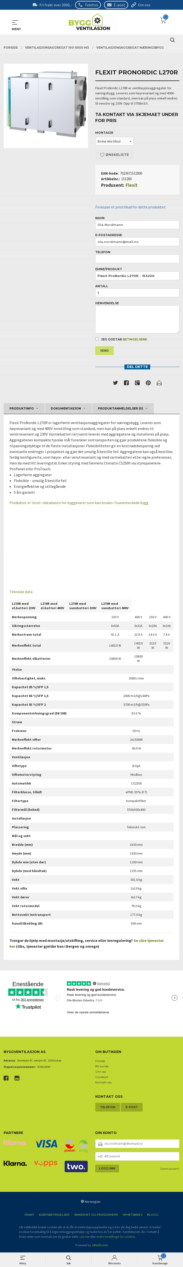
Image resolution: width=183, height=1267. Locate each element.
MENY (15, 22)
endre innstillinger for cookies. (116, 1237)
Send (104, 351)
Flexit (132, 185)
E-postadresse (137, 239)
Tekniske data (21, 592)
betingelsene (135, 339)
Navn (137, 222)
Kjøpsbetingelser (54, 1215)
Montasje (104, 132)
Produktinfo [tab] (21, 408)
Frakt (29, 1215)
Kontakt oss (103, 1083)
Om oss (144, 4)
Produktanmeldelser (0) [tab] (120, 408)
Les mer (85, 1237)
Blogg (152, 1215)
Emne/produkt (137, 273)
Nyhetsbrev (132, 1215)
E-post (119, 4)
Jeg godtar (121, 339)
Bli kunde (101, 1067)
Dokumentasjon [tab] (66, 408)
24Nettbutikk (100, 1246)
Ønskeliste (114, 154)
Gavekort (101, 1078)
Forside (100, 1061)
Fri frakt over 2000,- (55, 4)
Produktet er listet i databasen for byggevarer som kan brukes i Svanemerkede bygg (78, 503)
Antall (137, 290)
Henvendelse (137, 317)
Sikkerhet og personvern (96, 1215)
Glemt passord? (169, 1169)
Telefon (91, 4)
